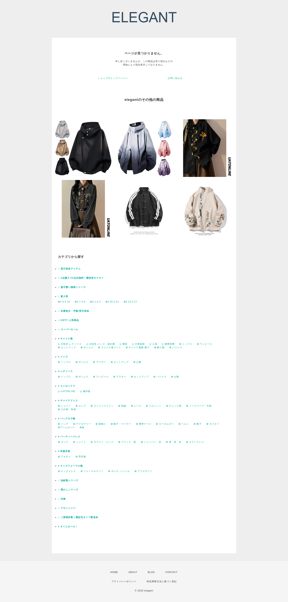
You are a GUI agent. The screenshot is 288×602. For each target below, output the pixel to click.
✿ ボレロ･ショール (119, 471)
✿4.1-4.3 (95, 301)
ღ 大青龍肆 (138, 344)
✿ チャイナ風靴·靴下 (138, 347)
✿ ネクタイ (212, 424)
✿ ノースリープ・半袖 (199, 406)
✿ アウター (99, 362)
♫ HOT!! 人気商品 (68, 320)
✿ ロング (81, 406)
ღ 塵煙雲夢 (168, 344)
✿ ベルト (184, 424)
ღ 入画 (153, 344)
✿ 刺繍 (122, 406)
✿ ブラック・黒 (127, 442)
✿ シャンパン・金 (151, 442)
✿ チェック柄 (173, 406)
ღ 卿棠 (123, 344)
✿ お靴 (137, 362)
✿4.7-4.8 (80, 301)
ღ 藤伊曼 (85, 391)
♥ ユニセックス (66, 386)
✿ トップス (185, 344)
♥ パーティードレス (69, 436)
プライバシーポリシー (123, 581)
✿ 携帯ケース (143, 424)
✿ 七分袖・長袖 (67, 409)
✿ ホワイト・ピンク (102, 442)
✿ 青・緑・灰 (173, 442)
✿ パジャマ (175, 347)
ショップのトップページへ (113, 78)
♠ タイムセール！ (68, 526)
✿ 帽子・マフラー (121, 424)
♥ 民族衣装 (64, 451)
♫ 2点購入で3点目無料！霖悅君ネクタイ (81, 278)
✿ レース (136, 406)
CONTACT (171, 572)
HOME (114, 572)
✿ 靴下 (198, 424)
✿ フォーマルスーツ (92, 471)
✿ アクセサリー (82, 424)
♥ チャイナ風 (65, 338)
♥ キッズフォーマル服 (70, 465)
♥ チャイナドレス (68, 400)
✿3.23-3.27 (130, 301)
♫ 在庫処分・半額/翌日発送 (73, 311)
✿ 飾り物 (159, 347)
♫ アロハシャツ (67, 508)
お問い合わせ (175, 78)
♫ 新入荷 (63, 296)
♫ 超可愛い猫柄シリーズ (72, 287)
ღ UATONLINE (66, 391)
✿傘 (82, 427)
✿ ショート (64, 406)
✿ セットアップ (67, 347)
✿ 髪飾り (101, 424)
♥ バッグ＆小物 (66, 418)
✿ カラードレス (195, 442)
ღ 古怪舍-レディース (70, 344)
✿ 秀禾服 (81, 456)
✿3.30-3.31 (112, 301)
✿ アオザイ (64, 456)
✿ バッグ (63, 424)
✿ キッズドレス (67, 471)
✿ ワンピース (204, 344)
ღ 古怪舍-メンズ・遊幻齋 (100, 344)
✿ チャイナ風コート (109, 347)
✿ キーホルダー (165, 424)
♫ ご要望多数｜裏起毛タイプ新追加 (78, 517)
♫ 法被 (62, 499)
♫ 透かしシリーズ (68, 489)
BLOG (151, 572)
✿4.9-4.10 (64, 301)
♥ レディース (65, 371)
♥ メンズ (63, 356)
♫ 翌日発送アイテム (69, 268)
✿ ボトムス (87, 347)
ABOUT (132, 572)
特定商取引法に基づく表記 (162, 581)
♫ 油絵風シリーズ (68, 480)
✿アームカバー (66, 427)
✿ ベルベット (153, 406)
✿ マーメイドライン (102, 406)
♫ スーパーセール (68, 329)
